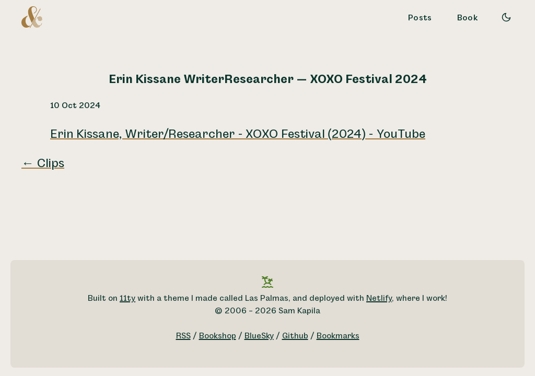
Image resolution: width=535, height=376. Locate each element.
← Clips (42, 163)
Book (467, 18)
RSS (183, 336)
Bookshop (217, 336)
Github (295, 336)
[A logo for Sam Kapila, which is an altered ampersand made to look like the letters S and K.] (31, 16)
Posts (420, 18)
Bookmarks (338, 336)
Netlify (379, 298)
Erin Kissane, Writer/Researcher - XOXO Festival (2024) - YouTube (237, 134)
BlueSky (259, 336)
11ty (127, 298)
